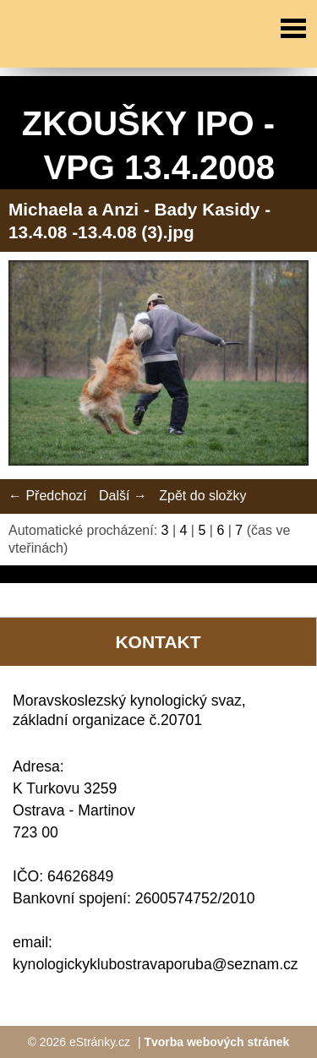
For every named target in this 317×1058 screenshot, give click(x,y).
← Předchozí (47, 495)
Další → (123, 495)
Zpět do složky (202, 495)
